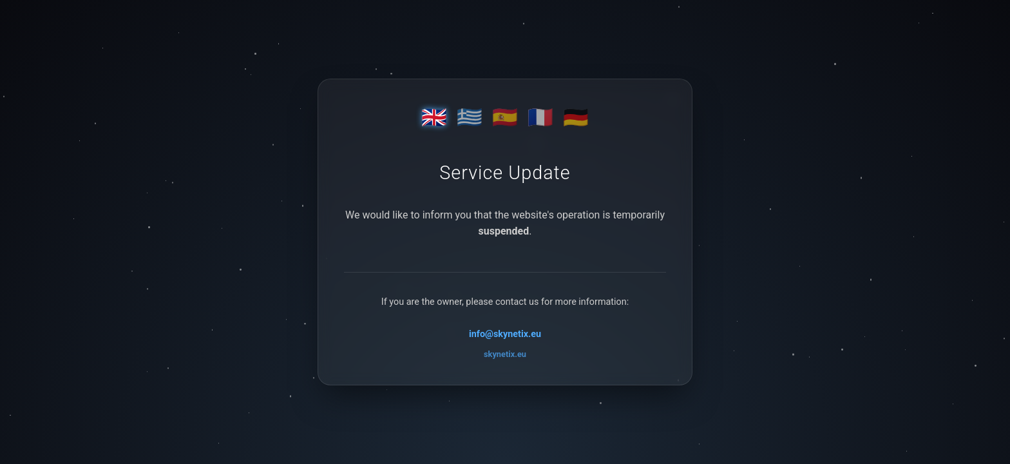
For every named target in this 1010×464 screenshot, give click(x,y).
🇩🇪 (576, 117)
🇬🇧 (434, 117)
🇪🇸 (505, 117)
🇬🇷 (469, 117)
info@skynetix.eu (505, 334)
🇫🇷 (540, 117)
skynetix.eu (505, 354)
